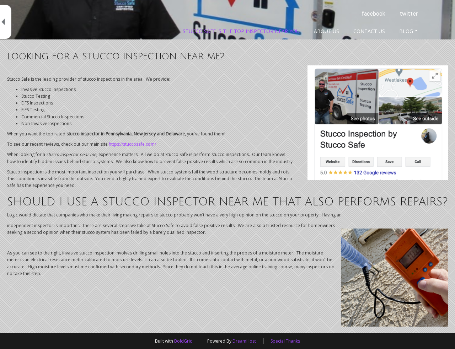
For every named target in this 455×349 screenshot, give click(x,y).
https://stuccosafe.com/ (132, 144)
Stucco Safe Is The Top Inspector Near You (241, 31)
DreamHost (244, 341)
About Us (326, 31)
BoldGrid (183, 341)
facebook (373, 13)
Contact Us (369, 31)
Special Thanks (285, 341)
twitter (409, 13)
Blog (408, 31)
